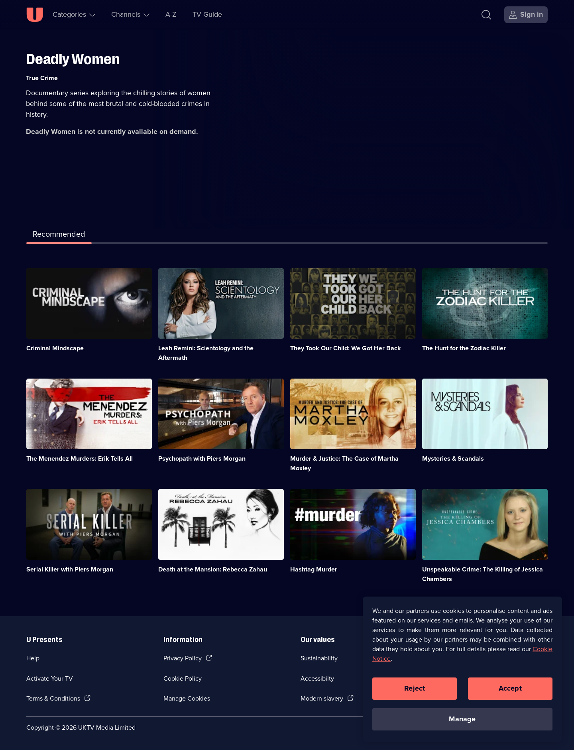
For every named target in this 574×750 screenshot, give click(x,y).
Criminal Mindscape (55, 348)
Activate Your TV (49, 678)
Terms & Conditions (53, 698)
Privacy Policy (182, 658)
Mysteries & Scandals (453, 458)
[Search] (488, 14)
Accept (510, 692)
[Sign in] (526, 14)
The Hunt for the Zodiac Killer (464, 348)
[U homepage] (34, 14)
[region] (462, 673)
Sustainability (319, 658)
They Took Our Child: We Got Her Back (345, 348)
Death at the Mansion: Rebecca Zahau (212, 569)
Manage (462, 723)
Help (32, 658)
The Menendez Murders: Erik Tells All (79, 458)
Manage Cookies (186, 698)
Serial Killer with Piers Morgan (69, 569)
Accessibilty (317, 678)
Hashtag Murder (313, 569)
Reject (414, 692)
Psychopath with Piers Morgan (202, 458)
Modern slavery (322, 698)
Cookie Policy (182, 678)
